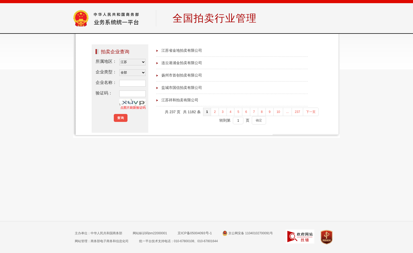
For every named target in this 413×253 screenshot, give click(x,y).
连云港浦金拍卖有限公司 (181, 63)
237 (297, 112)
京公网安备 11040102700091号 (247, 233)
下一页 (311, 112)
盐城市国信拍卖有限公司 (181, 87)
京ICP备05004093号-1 (195, 233)
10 (278, 112)
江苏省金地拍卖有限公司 (181, 50)
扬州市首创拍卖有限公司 (181, 75)
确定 (259, 120)
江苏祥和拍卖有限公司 (179, 100)
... (287, 112)
